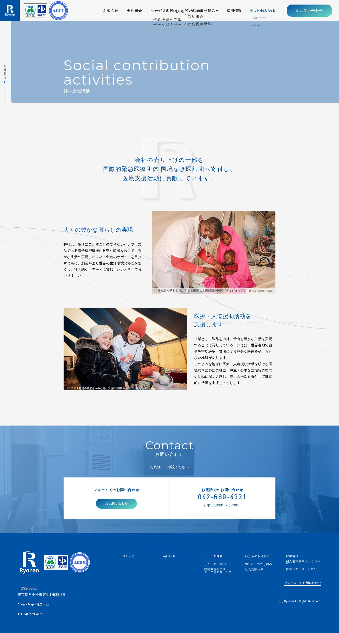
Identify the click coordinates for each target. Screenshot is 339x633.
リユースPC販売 (215, 564)
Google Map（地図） (31, 604)
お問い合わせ (311, 11)
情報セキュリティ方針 (301, 569)
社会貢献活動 (254, 569)
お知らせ (110, 11)
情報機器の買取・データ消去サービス (218, 571)
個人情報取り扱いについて (303, 563)
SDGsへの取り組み (258, 564)
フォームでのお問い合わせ (302, 583)
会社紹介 (134, 11)
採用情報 (234, 11)
